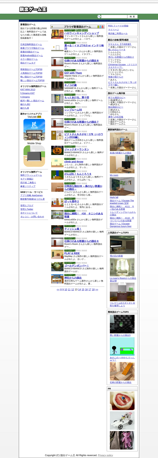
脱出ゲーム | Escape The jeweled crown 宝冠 (122, 201)
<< (58, 289)
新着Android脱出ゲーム (31, 55)
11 (69, 289)
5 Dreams (25, 97)
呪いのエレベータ (116, 49)
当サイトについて (29, 213)
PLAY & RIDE (72, 253)
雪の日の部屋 (122, 254)
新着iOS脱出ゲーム (29, 52)
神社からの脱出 (73, 278)
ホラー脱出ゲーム (29, 59)
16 (86, 289)
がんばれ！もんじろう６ (77, 174)
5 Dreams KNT (27, 93)
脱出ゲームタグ (27, 63)
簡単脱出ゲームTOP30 (31, 69)
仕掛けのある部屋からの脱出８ (81, 60)
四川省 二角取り (28, 182)
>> (96, 289)
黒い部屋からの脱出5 (122, 333)
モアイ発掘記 (26, 179)
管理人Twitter (26, 209)
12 (72, 289)
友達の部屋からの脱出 (122, 151)
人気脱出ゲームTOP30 (31, 73)
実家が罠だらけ (115, 77)
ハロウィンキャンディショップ (81, 33)
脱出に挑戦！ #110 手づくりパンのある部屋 (122, 219)
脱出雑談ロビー (115, 107)
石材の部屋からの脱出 (122, 381)
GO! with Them (73, 73)
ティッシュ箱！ (73, 229)
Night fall (122, 196)
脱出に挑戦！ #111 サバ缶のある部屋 (122, 207)
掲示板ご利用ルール (118, 33)
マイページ (113, 29)
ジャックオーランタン (76, 149)
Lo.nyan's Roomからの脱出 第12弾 (123, 278)
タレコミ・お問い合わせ (32, 216)
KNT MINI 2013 (27, 89)
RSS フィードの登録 (118, 25)
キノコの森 (70, 85)
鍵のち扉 (24, 108)
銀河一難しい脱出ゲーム (32, 100)
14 (79, 289)
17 (89, 289)
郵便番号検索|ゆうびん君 (32, 199)
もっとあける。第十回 (76, 97)
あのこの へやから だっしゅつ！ (122, 357)
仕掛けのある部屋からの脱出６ (81, 241)
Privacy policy (105, 455)
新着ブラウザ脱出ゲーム (32, 48)
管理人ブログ (26, 205)
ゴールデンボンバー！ (76, 265)
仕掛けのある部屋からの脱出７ (81, 122)
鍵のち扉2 (25, 104)
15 (83, 289)
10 (65, 289)
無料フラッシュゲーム (31, 175)
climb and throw (73, 161)
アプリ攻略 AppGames (31, 195)
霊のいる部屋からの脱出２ (121, 57)
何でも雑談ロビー (116, 97)
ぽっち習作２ (71, 201)
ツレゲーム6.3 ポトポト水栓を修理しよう (122, 303)
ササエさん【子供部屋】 (120, 44)
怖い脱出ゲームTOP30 (31, 76)
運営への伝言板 (115, 117)
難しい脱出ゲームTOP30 (32, 80)
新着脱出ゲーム (27, 24)
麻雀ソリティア (27, 186)
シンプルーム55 (73, 109)
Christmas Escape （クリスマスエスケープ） (122, 65)
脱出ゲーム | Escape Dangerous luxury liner (120, 225)
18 (93, 289)
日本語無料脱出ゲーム (31, 44)
